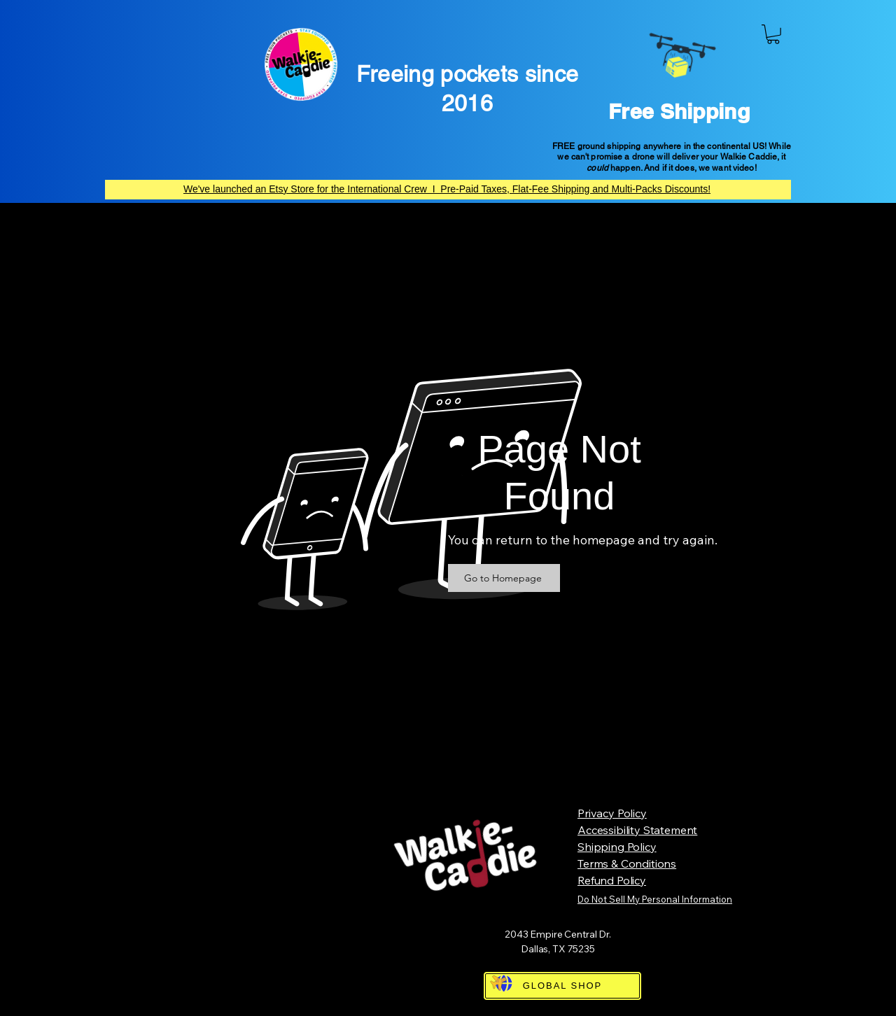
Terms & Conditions (627, 863)
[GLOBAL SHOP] (562, 986)
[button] (773, 34)
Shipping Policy (617, 847)
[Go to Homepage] (504, 578)
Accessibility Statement (637, 830)
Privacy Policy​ (612, 813)
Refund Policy (612, 880)
